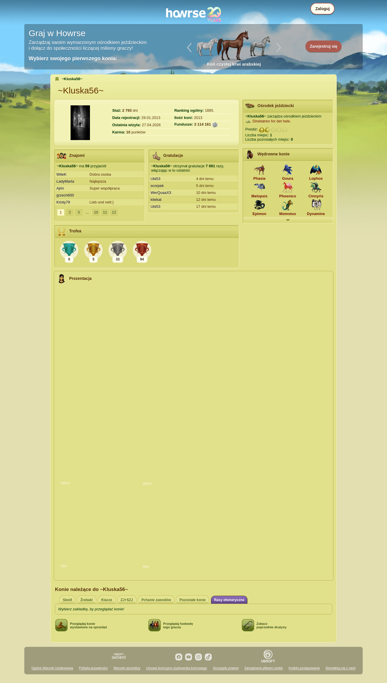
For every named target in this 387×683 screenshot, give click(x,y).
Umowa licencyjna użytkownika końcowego (176, 668)
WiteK (61, 174)
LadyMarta (65, 181)
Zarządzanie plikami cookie (263, 668)
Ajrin (60, 188)
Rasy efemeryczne (229, 600)
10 (96, 212)
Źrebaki (86, 600)
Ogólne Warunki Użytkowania (52, 668)
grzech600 (65, 195)
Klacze (106, 600)
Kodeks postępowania (304, 668)
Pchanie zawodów (156, 600)
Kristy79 (63, 202)
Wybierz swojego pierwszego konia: (73, 58)
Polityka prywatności (93, 668)
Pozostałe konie (192, 600)
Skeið (67, 600)
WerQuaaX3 (161, 192)
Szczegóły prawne (226, 668)
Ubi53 (156, 179)
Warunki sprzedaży (126, 668)
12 (114, 212)
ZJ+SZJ (127, 600)
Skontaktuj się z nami (340, 668)
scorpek (157, 185)
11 (105, 212)
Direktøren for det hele (271, 121)
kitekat (156, 199)
